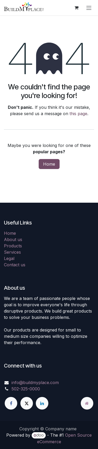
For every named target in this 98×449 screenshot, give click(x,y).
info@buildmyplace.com (35, 382)
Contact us (14, 264)
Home (49, 164)
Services (12, 252)
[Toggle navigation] (89, 7)
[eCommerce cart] (76, 7)
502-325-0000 (25, 388)
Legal (9, 258)
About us (13, 239)
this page (78, 113)
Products (13, 245)
